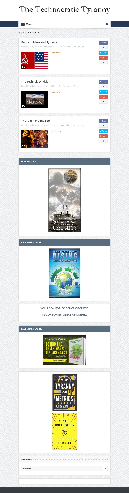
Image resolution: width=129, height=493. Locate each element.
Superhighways (65, 86)
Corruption (67, 47)
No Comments (78, 47)
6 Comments (77, 86)
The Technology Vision (35, 81)
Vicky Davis (34, 47)
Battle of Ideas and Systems (39, 42)
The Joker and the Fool (35, 121)
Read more (56, 53)
